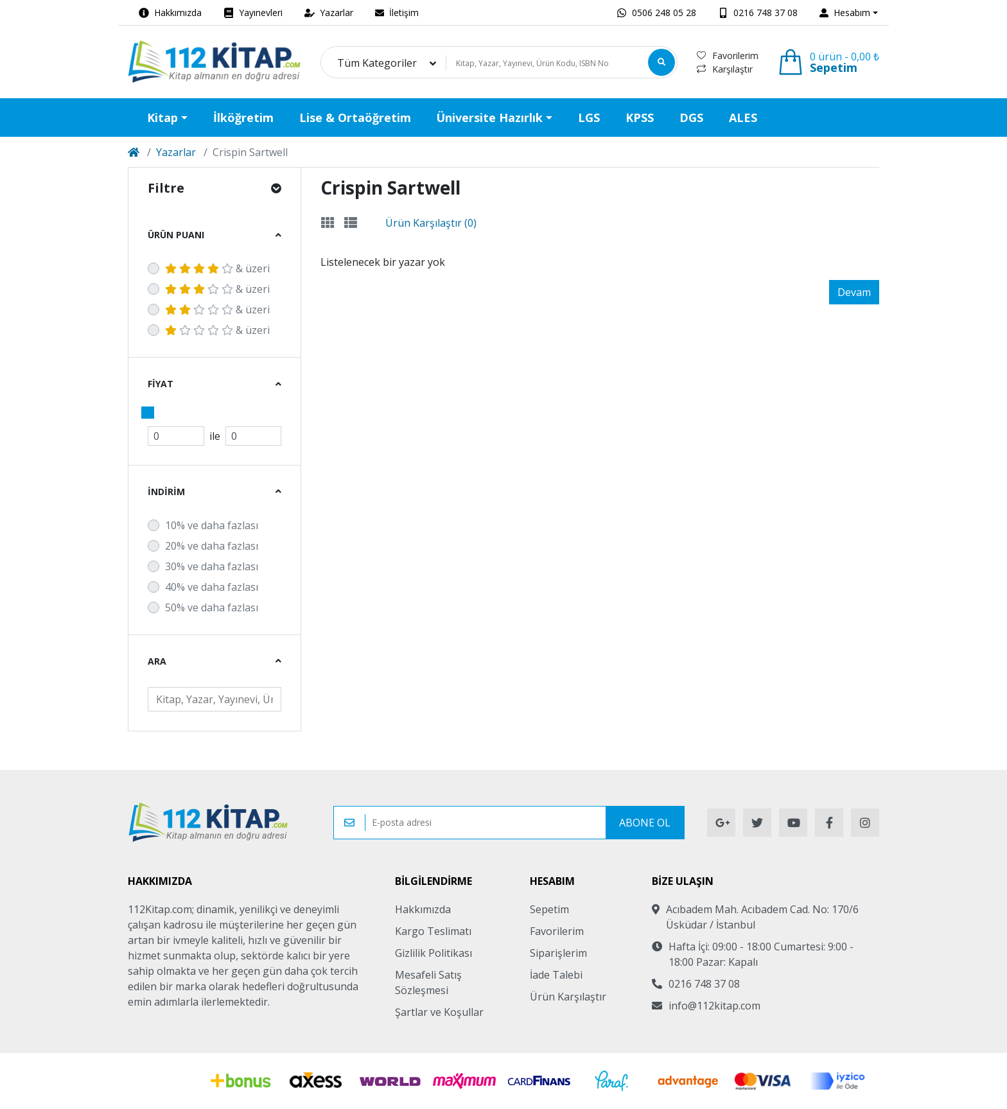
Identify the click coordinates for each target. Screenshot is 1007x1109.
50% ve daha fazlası (211, 607)
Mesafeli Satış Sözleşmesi (428, 982)
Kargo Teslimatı (433, 931)
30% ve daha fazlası (211, 566)
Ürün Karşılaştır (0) (431, 223)
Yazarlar (176, 152)
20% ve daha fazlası (211, 546)
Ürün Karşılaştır (568, 997)
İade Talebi (556, 975)
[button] (849, 12)
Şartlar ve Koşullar (439, 1012)
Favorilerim (727, 55)
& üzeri (217, 268)
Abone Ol (644, 823)
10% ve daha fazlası (211, 525)
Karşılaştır (725, 69)
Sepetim (549, 909)
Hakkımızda (423, 909)
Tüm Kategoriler (377, 63)
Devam (854, 292)
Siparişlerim (558, 953)
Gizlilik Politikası (433, 953)
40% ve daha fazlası (211, 587)
